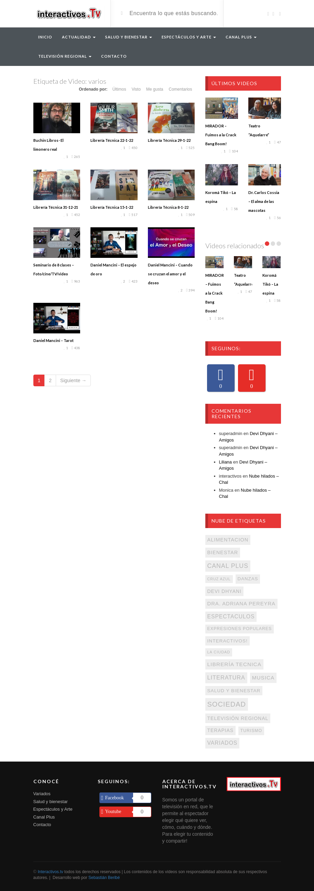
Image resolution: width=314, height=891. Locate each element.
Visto (136, 89)
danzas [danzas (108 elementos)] (248, 578)
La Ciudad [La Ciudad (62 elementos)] (218, 652)
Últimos (119, 89)
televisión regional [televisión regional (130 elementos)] (238, 718)
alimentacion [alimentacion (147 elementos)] (228, 539)
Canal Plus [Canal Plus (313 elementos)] (227, 565)
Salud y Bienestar (128, 37)
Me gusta (154, 89)
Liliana (225, 462)
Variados (42, 793)
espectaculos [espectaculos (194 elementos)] (231, 616)
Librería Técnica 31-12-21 (55, 207)
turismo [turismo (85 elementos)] (251, 730)
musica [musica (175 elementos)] (263, 678)
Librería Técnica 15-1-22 (111, 207)
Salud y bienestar (50, 801)
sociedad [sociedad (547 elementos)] (226, 704)
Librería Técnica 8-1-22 (168, 207)
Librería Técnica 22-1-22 (111, 140)
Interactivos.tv (50, 871)
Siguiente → (73, 380)
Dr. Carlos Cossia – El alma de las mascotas (263, 201)
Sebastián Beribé (104, 877)
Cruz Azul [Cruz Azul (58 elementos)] (219, 579)
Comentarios (180, 89)
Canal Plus (241, 37)
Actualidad (79, 37)
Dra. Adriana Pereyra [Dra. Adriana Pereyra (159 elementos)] (241, 603)
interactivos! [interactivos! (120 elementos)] (227, 640)
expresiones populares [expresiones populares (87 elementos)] (239, 628)
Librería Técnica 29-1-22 (169, 140)
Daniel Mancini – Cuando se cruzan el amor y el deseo (170, 274)
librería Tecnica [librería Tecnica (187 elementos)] (234, 664)
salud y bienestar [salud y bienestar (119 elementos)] (234, 690)
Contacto (114, 56)
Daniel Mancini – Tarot (53, 340)
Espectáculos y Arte (53, 809)
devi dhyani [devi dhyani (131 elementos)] (224, 591)
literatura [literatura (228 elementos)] (226, 677)
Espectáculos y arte (189, 37)
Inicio (45, 37)
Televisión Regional (64, 56)
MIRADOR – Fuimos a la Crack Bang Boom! (220, 135)
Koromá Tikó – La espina (270, 284)
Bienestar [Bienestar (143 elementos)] (222, 552)
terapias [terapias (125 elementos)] (220, 730)
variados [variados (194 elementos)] (222, 743)
